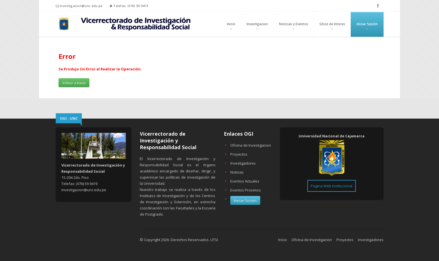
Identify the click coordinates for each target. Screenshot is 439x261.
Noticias (237, 172)
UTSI (214, 239)
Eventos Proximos (245, 190)
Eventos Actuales (244, 181)
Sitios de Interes (332, 24)
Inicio (231, 24)
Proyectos (238, 154)
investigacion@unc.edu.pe (81, 6)
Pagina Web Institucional (331, 185)
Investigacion (257, 24)
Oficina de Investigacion (250, 145)
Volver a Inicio (74, 82)
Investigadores (243, 163)
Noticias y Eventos (293, 24)
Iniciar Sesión (367, 24)
